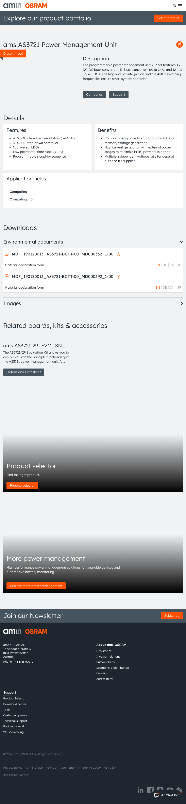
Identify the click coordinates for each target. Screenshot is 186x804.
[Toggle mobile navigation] (180, 5)
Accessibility (104, 679)
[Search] (174, 5)
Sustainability (105, 662)
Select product (168, 18)
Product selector (22, 485)
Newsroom (103, 651)
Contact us (94, 94)
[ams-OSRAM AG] (25, 5)
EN (157, 265)
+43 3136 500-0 (23, 661)
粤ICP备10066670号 (16, 775)
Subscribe (171, 615)
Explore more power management (36, 586)
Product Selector (14, 698)
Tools (6, 710)
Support (119, 94)
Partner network (14, 726)
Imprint (74, 767)
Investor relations (108, 656)
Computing (18, 192)
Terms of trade (56, 767)
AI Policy (110, 767)
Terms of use (34, 767)
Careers (101, 673)
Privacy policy (12, 767)
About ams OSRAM (111, 645)
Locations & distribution (112, 667)
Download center (14, 704)
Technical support (15, 721)
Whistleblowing (13, 732)
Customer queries (15, 715)
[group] (38, 355)
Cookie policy (91, 767)
